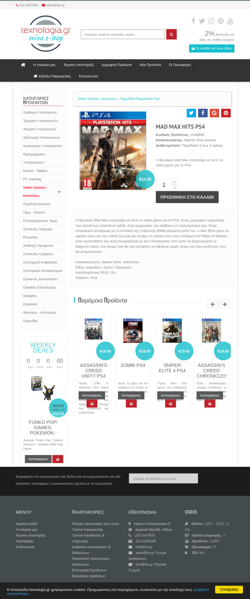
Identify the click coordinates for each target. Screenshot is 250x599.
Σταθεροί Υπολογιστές (40, 112)
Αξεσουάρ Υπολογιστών (41, 137)
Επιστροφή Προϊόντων (89, 570)
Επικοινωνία (88, 76)
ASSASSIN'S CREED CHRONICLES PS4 (212, 373)
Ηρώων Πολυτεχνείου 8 (149, 523)
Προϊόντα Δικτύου (36, 204)
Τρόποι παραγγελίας (87, 529)
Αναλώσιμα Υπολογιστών (42, 146)
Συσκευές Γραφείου (38, 254)
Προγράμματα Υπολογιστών (34, 158)
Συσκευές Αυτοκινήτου (40, 279)
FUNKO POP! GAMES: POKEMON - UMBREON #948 (43, 430)
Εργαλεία (30, 304)
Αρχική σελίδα (26, 523)
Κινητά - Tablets (35, 171)
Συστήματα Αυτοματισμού (43, 271)
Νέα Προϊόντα (150, 65)
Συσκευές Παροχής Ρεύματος (38, 233)
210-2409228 (142, 541)
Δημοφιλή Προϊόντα (117, 65)
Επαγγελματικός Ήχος (40, 221)
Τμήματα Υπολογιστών (40, 121)
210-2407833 (142, 535)
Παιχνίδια (30, 321)
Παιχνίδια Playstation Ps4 (139, 99)
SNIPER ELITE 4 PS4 (172, 368)
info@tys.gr (141, 547)
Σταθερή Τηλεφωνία (38, 245)
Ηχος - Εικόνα (34, 212)
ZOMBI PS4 (132, 365)
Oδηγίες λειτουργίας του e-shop (95, 523)
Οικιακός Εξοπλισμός (39, 287)
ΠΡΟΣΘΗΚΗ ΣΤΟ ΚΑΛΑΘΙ (187, 197)
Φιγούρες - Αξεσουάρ (39, 312)
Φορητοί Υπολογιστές (39, 129)
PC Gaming (32, 179)
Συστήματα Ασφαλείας (40, 262)
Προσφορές (180, 65)
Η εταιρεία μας (44, 65)
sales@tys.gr (55, 5)
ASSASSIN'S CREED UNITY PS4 (93, 370)
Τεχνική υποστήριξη (78, 65)
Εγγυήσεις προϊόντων (88, 576)
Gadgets (30, 296)
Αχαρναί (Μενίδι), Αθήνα (150, 529)
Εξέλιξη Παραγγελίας (52, 76)
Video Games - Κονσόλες (35, 191)
